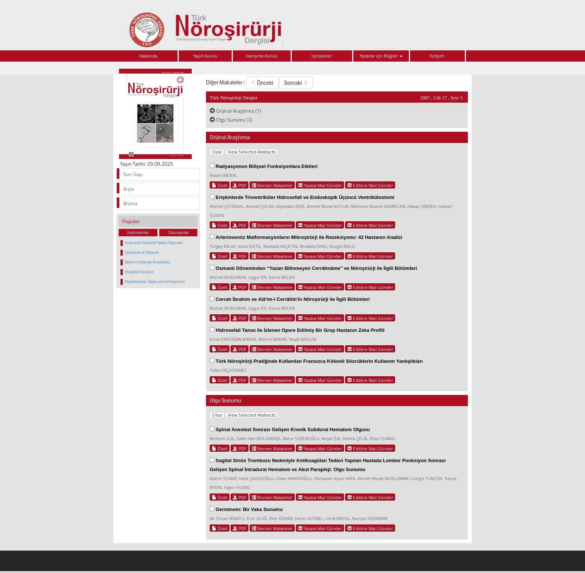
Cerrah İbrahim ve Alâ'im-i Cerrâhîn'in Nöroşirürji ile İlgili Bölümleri (293, 299)
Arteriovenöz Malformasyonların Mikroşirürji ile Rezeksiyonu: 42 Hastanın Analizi (309, 237)
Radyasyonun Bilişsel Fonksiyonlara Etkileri (266, 166)
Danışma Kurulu (262, 55)
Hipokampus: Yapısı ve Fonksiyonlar (155, 281)
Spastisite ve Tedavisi (142, 252)
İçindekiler (322, 55)
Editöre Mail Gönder (370, 185)
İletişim (437, 55)
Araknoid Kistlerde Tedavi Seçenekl (154, 243)
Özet (219, 185)
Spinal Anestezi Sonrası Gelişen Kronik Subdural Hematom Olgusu (293, 429)
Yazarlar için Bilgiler (381, 55)
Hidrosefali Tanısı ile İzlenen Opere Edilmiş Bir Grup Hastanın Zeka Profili (300, 330)
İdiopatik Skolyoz (139, 272)
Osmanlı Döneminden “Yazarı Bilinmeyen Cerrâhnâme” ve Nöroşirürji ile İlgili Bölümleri (316, 268)
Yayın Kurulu (205, 55)
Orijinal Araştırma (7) (235, 111)
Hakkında (148, 55)
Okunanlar (178, 232)
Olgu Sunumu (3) (231, 120)
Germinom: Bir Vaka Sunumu (249, 509)
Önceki (262, 83)
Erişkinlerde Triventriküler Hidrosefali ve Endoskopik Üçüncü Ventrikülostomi (305, 197)
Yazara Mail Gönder (320, 185)
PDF (239, 185)
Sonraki (296, 83)
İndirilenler (138, 232)
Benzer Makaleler (272, 185)
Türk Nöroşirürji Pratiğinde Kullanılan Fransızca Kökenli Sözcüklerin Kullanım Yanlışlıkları (319, 361)
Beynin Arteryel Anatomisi (147, 262)
